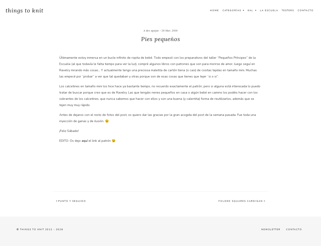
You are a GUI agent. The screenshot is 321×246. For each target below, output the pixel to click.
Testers (288, 10)
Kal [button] (251, 10)
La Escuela (269, 10)
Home (214, 10)
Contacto (306, 10)
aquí (85, 141)
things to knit (24, 10)
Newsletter (270, 229)
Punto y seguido (72, 201)
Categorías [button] (232, 10)
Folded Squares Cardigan (240, 201)
